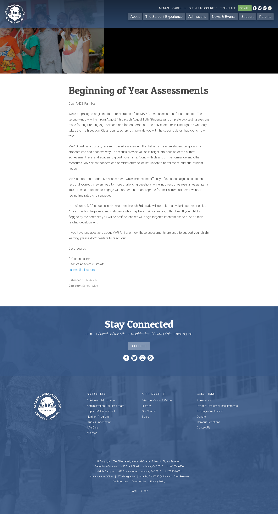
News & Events (224, 17)
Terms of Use (139, 481)
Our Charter (149, 411)
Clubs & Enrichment (99, 422)
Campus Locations (208, 422)
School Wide (90, 285)
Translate (228, 8)
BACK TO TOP (139, 491)
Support (247, 17)
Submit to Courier (203, 8)
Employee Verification (210, 411)
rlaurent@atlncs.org (82, 270)
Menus (164, 8)
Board (145, 416)
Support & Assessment (101, 411)
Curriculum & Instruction (101, 400)
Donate (244, 8)
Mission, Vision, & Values (157, 400)
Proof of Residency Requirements (217, 405)
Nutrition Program (98, 416)
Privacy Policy (157, 481)
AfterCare (92, 427)
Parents (265, 17)
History (146, 405)
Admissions (197, 17)
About (135, 17)
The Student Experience (164, 17)
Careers (179, 8)
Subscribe (139, 346)
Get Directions (120, 481)
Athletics (92, 432)
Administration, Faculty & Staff (105, 405)
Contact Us (203, 427)
